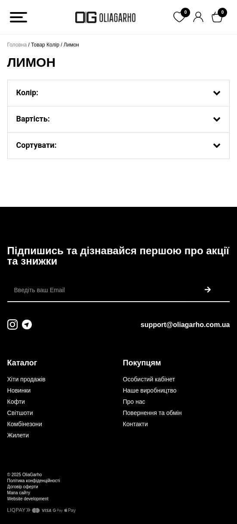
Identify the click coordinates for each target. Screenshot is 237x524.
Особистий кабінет (149, 379)
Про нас (134, 401)
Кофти (16, 401)
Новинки (19, 390)
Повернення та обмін (152, 412)
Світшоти (20, 412)
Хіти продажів (26, 379)
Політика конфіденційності (33, 480)
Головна (17, 45)
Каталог (22, 363)
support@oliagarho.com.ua (185, 324)
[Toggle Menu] (18, 17)
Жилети (18, 435)
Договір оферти (22, 486)
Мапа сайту (19, 492)
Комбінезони (24, 424)
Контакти (135, 424)
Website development (28, 498)
